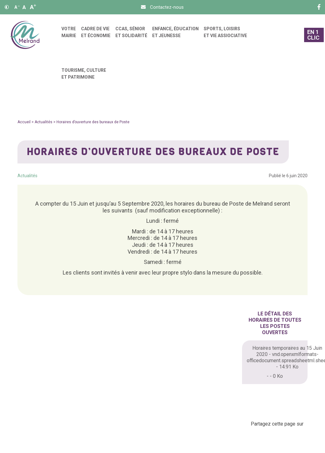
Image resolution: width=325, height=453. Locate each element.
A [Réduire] (17, 7)
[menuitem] (69, 35)
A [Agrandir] (33, 7)
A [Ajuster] (24, 7)
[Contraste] (7, 7)
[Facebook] (319, 7)
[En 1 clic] (314, 35)
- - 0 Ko (275, 376)
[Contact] (162, 7)
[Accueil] (25, 35)
